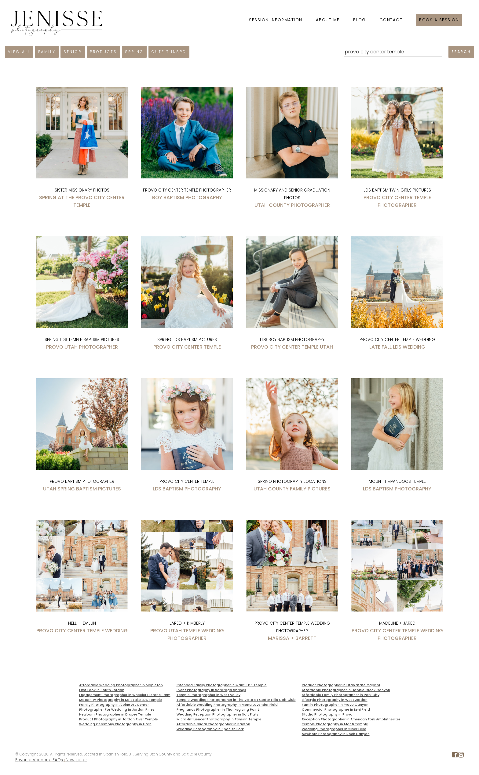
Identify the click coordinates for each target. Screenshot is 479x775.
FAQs (58, 760)
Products (103, 51)
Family (47, 51)
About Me (328, 20)
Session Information (275, 20)
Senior (73, 51)
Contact (391, 20)
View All (19, 51)
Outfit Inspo (169, 51)
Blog (359, 20)
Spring (134, 51)
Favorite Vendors (32, 760)
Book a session (439, 20)
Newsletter (76, 760)
